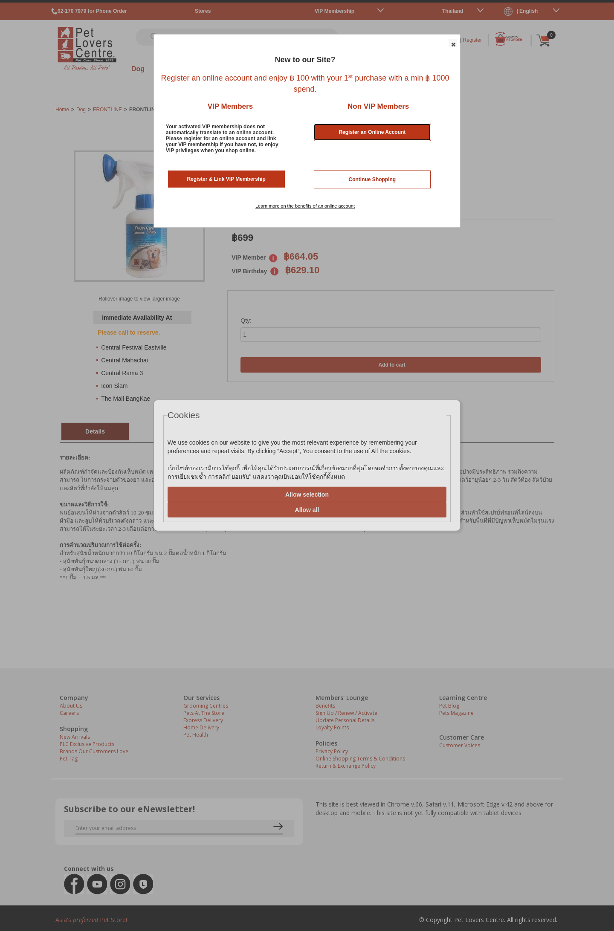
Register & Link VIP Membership (226, 179)
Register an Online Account (372, 132)
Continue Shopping (372, 179)
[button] (453, 43)
